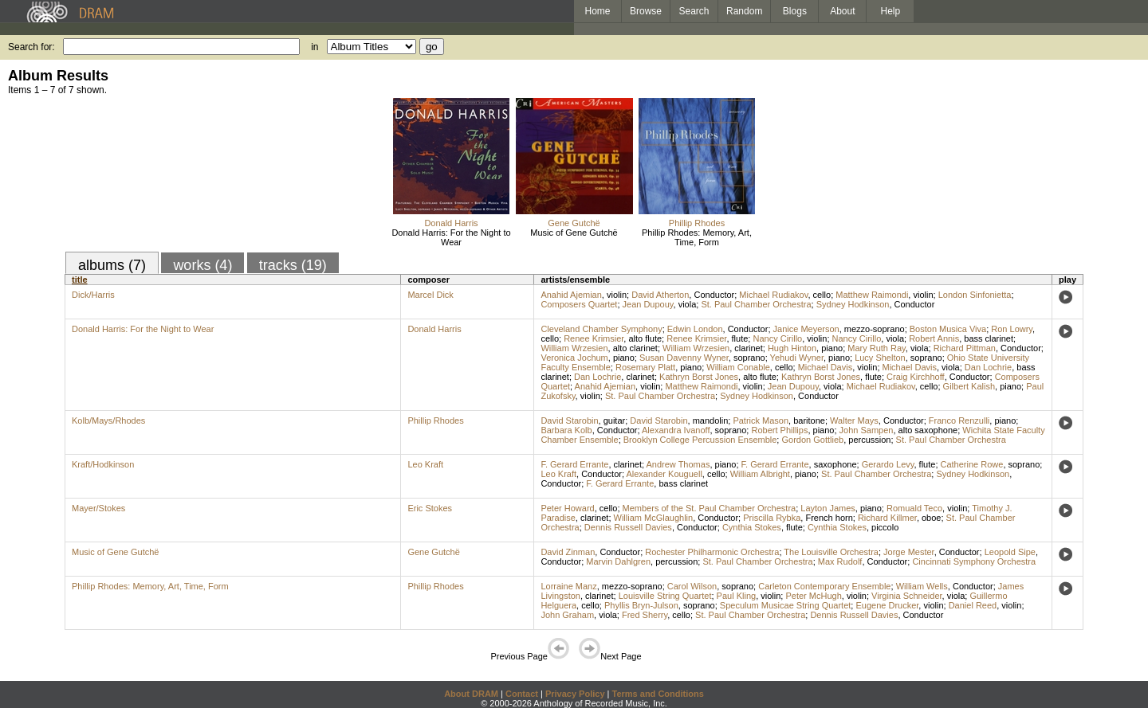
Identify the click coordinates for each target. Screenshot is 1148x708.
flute (740, 338)
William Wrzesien (574, 348)
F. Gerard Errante (574, 464)
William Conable (737, 367)
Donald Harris (451, 223)
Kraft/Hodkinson (103, 464)
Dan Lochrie (988, 367)
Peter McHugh (813, 595)
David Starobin (569, 420)
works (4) (202, 265)
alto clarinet (635, 348)
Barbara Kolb (566, 430)
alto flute (645, 338)
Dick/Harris (93, 294)
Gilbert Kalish (969, 386)
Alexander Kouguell (664, 474)
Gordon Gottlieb (812, 439)
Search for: (31, 47)
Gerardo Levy (888, 464)
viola (687, 304)
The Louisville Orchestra (831, 552)
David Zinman (568, 552)
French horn (828, 517)
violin (617, 294)
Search (694, 11)
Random (744, 11)
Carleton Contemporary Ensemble (824, 586)
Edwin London (695, 329)
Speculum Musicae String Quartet (785, 605)
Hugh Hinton (792, 348)
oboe (931, 517)
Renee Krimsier (593, 338)
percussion (869, 439)
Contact (521, 693)
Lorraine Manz (568, 586)
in (314, 47)
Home (597, 11)
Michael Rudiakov (773, 294)
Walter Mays (854, 420)
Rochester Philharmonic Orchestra (712, 552)
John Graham (567, 615)
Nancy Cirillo (777, 338)
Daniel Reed (973, 605)
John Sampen (866, 430)
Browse (646, 11)
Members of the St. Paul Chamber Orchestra (709, 508)
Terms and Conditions (658, 693)
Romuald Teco (914, 508)
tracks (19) (293, 265)
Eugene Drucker (886, 605)
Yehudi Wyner (797, 357)
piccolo (884, 527)
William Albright (760, 474)
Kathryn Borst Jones (698, 376)
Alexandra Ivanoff (676, 430)
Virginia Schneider (906, 595)
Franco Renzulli (959, 420)
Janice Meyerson (806, 329)
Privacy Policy (575, 693)
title (80, 279)
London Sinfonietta (975, 294)
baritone (809, 420)
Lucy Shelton (880, 357)
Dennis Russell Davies (628, 527)
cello (822, 294)
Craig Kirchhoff (916, 376)
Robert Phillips (779, 430)
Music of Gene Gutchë (573, 232)
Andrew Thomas (678, 464)
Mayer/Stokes (98, 508)
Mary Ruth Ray (876, 348)
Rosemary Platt (645, 367)
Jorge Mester (908, 552)
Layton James (827, 508)
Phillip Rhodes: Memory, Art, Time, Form (697, 237)
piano (832, 348)
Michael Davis (825, 367)
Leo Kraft (425, 464)
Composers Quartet (579, 304)
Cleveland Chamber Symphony (601, 329)
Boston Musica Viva (948, 329)
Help (891, 11)
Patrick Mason (760, 420)
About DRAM (471, 693)
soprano (749, 357)
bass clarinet (988, 338)
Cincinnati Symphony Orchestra (974, 561)
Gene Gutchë (574, 223)
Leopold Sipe (1010, 552)
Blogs (795, 11)
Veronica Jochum (574, 357)
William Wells (922, 586)
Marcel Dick (430, 294)
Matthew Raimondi (871, 294)
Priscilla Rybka (771, 517)
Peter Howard (567, 508)
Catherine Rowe (972, 464)
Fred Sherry (644, 615)
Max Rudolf (840, 561)
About (842, 11)
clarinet (748, 348)
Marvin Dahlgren (618, 561)
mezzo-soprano (874, 329)
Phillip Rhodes (697, 223)
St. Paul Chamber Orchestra (756, 304)
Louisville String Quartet (665, 595)
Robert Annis (934, 338)
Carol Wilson (692, 586)
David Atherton (660, 294)
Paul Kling (737, 595)
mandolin (711, 420)
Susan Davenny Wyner (684, 357)
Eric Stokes (429, 508)
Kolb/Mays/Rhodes (108, 420)
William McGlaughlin (654, 517)
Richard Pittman (965, 348)
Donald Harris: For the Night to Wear (450, 237)
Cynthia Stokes (751, 527)
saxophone (835, 464)
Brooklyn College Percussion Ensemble (700, 439)
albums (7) (112, 265)
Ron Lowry (1011, 329)
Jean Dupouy (648, 304)
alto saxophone (928, 430)
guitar (614, 420)
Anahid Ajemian (571, 294)
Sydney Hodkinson (853, 304)
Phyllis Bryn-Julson (641, 605)
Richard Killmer (887, 517)
